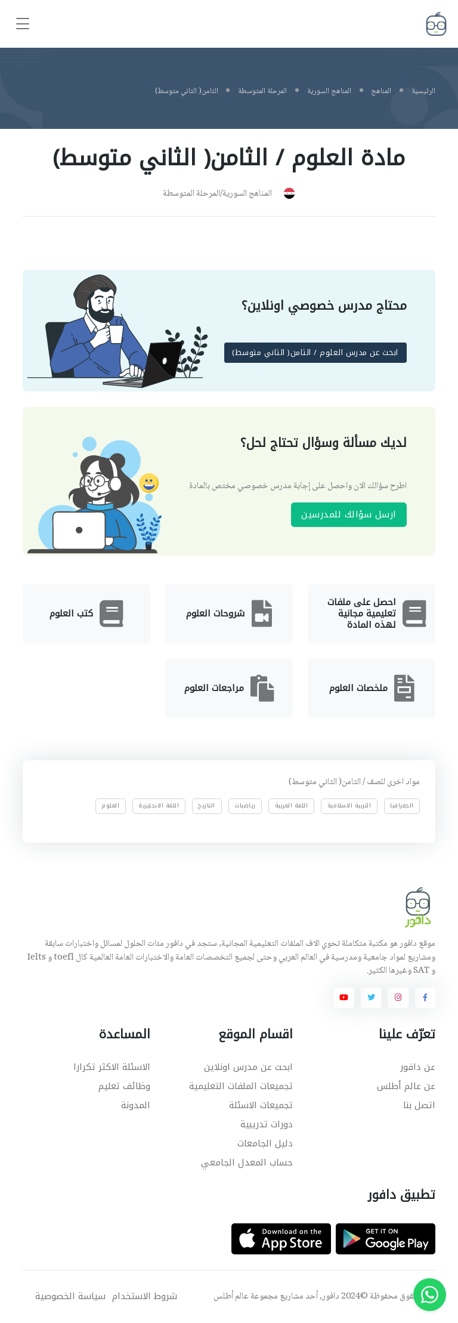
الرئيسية (423, 91)
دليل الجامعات (265, 1143)
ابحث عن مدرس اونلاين (248, 1067)
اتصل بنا (419, 1105)
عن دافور (417, 1067)
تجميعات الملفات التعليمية (241, 1086)
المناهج (381, 91)
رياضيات (245, 805)
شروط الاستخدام (144, 1296)
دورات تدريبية (266, 1124)
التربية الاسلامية (349, 805)
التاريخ (207, 805)
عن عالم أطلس (406, 1086)
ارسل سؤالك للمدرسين (349, 514)
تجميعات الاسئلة (261, 1105)
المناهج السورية (329, 91)
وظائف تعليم (124, 1086)
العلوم (110, 805)
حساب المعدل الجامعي (247, 1162)
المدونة (135, 1105)
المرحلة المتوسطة (262, 91)
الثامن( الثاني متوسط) (186, 91)
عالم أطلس (231, 1297)
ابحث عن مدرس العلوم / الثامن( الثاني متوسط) (316, 353)
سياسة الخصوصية (70, 1296)
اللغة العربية (291, 805)
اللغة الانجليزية (158, 805)
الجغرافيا (402, 805)
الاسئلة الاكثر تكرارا (111, 1067)
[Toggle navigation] (23, 24)
